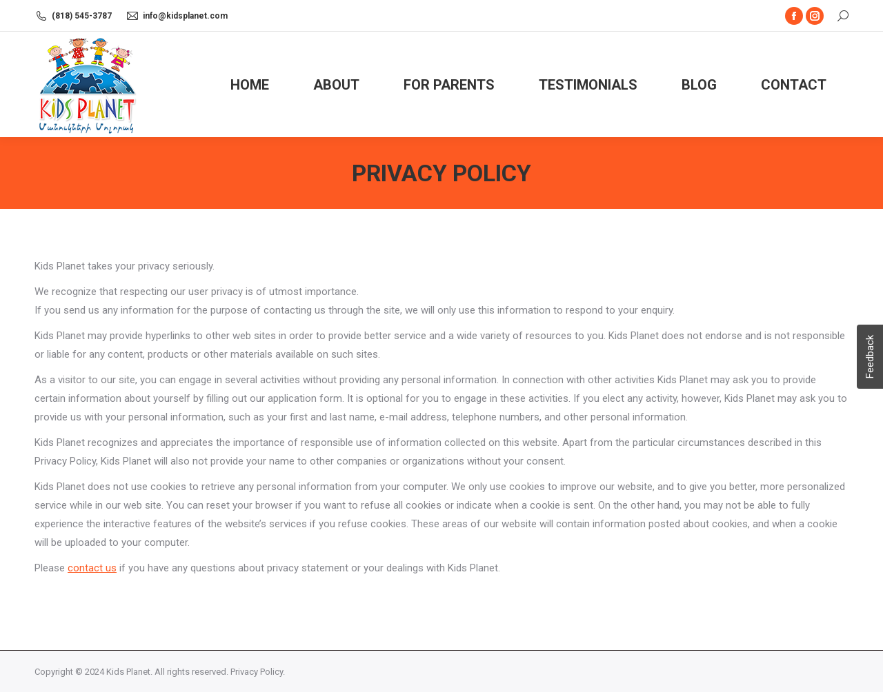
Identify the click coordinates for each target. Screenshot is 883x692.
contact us (92, 568)
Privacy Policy (256, 671)
